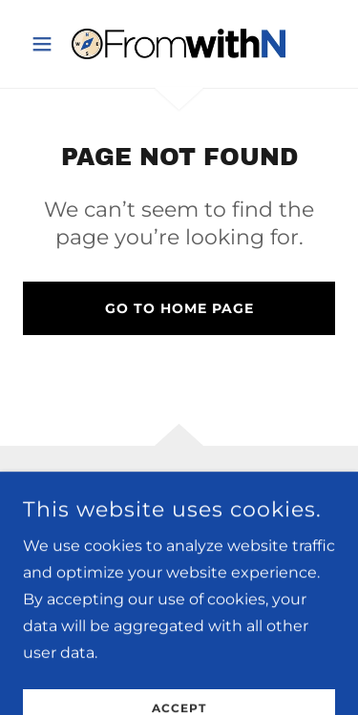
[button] (46, 44)
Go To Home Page (179, 308)
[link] (178, 44)
